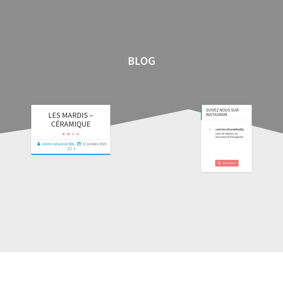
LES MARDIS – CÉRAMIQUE (70, 119)
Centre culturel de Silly (58, 144)
